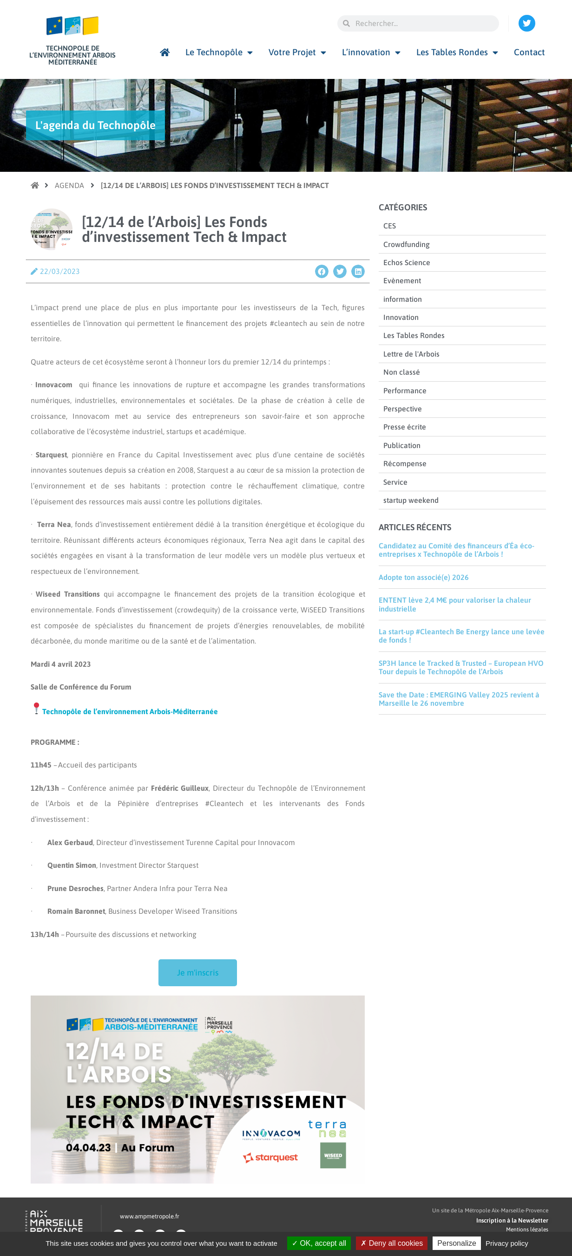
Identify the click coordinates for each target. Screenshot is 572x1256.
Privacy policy (507, 1243)
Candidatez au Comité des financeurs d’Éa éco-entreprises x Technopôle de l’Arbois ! (456, 549)
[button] (322, 271)
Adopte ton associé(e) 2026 (424, 577)
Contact (529, 52)
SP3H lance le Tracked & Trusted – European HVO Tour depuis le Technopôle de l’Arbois (461, 667)
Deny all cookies (392, 1243)
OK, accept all (319, 1243)
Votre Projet (297, 52)
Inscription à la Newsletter (512, 1220)
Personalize (456, 1243)
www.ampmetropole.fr (149, 1216)
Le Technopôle (219, 52)
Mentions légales (527, 1229)
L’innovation (371, 52)
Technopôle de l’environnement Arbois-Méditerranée (130, 711)
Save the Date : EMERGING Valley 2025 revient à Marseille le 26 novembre (459, 698)
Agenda (69, 185)
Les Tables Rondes (457, 52)
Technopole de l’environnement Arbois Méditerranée (72, 55)
